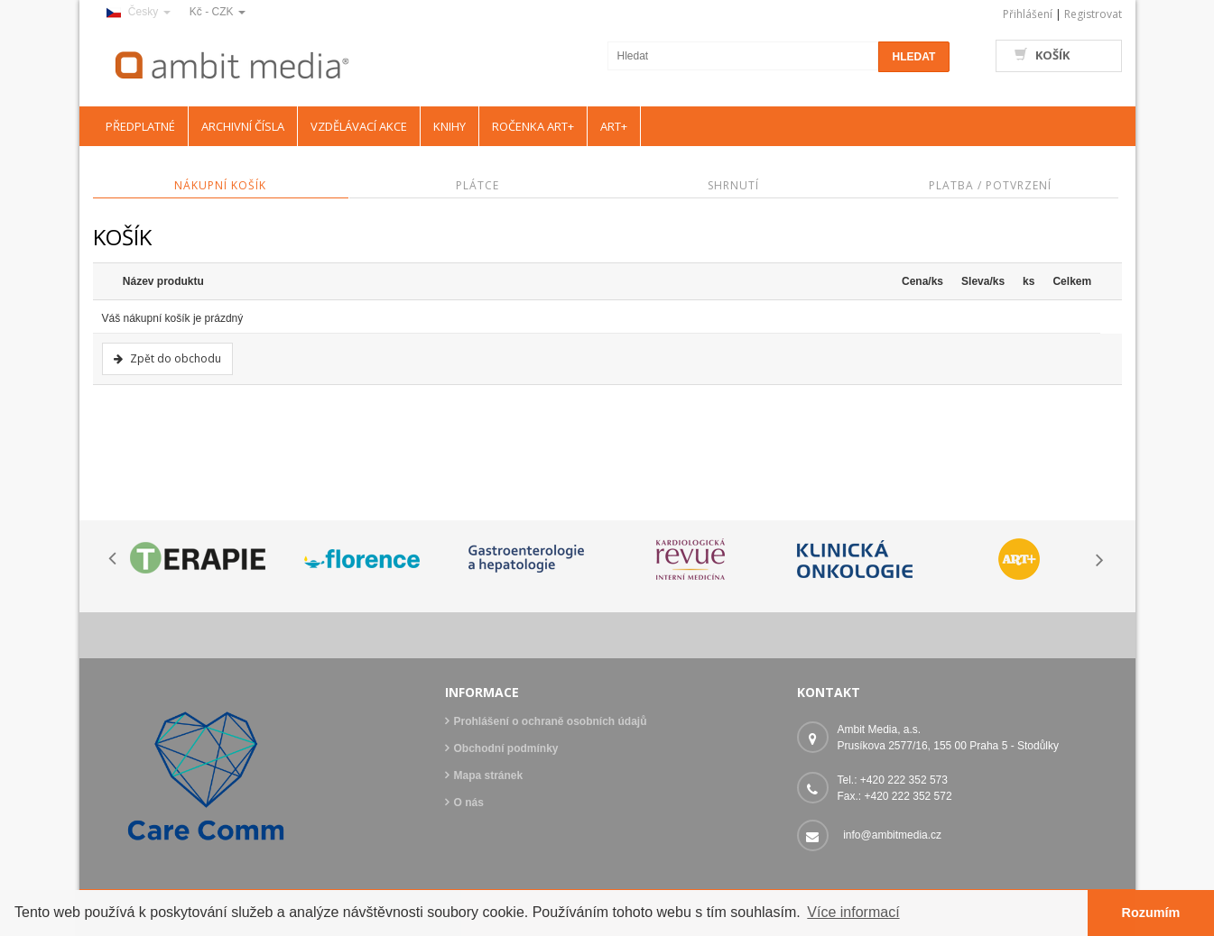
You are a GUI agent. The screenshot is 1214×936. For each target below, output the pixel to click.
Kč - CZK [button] (218, 11)
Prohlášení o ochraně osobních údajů (550, 721)
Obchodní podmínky (506, 748)
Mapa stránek (489, 775)
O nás (469, 802)
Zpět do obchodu (175, 358)
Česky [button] (139, 11)
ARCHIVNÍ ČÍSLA (242, 126)
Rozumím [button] (1151, 912)
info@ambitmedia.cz (892, 835)
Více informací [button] (853, 912)
